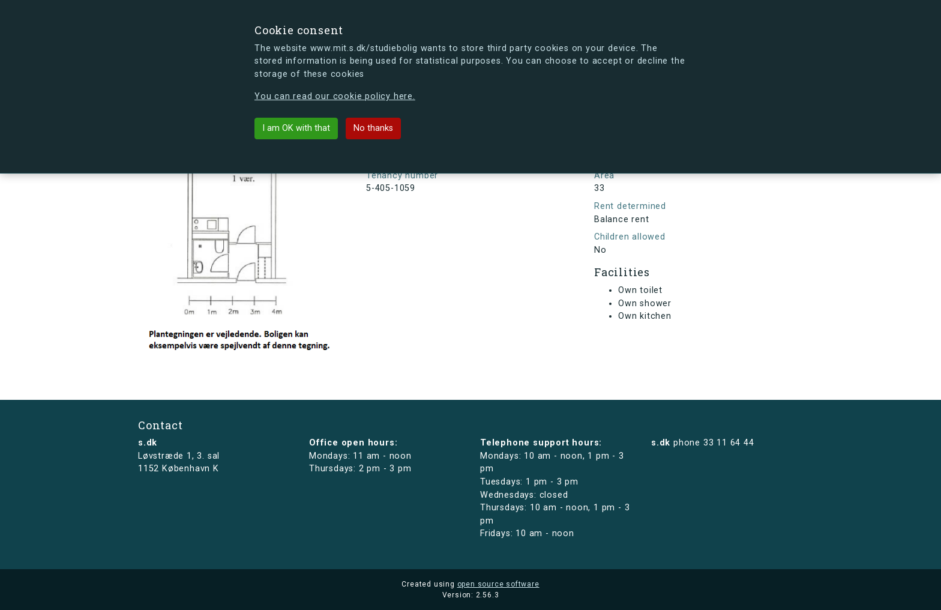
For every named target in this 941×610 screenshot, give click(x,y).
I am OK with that (296, 128)
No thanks (373, 128)
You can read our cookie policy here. (334, 96)
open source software (498, 584)
